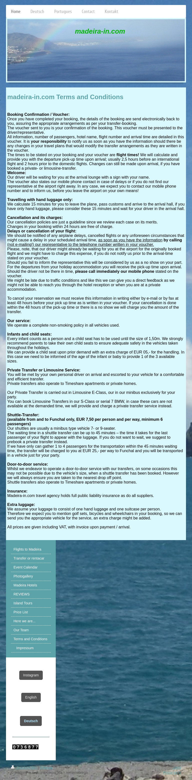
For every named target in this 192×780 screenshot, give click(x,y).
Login (176, 768)
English (31, 697)
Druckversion (24, 768)
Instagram (31, 675)
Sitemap (46, 768)
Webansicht (172, 773)
